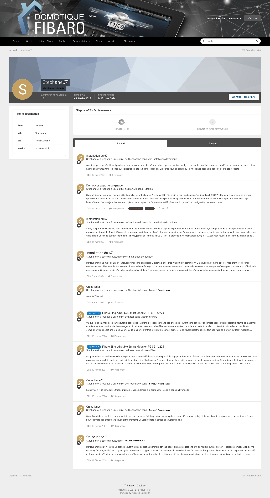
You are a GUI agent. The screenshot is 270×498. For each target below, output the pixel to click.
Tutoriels (148, 189)
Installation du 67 (96, 155)
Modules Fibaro (149, 316)
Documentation (81, 41)
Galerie (29, 41)
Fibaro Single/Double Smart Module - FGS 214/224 (133, 313)
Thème (129, 485)
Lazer (131, 316)
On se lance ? (94, 286)
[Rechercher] (213, 41)
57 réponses (118, 336)
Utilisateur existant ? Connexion (224, 18)
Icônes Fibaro (46, 41)
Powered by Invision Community (135, 493)
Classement (130, 41)
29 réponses (116, 208)
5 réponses (116, 175)
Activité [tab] (121, 143)
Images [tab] (213, 143)
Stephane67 (92, 159)
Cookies (141, 485)
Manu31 (132, 189)
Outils (63, 41)
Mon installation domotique (162, 159)
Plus (99, 41)
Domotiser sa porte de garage (104, 185)
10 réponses (115, 302)
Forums (16, 41)
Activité (113, 41)
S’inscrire (252, 18)
